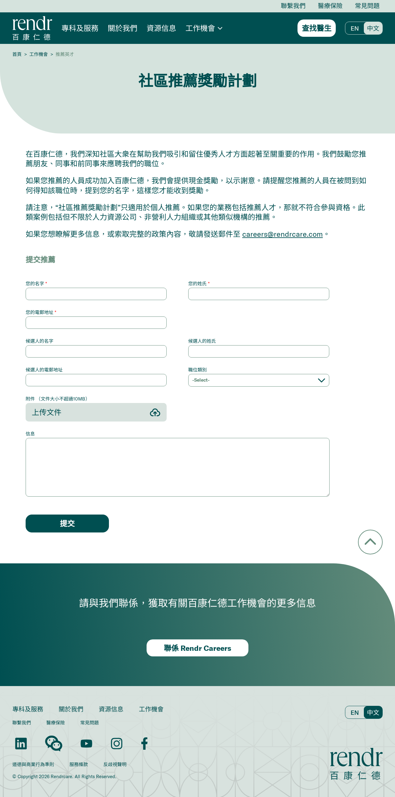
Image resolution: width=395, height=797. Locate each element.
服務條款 (78, 764)
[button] (203, 28)
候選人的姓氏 (202, 341)
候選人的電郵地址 (44, 369)
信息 (30, 433)
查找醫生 (316, 28)
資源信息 (161, 27)
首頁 (17, 54)
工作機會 (38, 54)
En (355, 28)
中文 (373, 28)
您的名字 (36, 283)
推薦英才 (65, 54)
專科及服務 (79, 27)
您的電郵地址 (41, 312)
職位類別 (197, 369)
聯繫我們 (293, 5)
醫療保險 (330, 5)
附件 (58, 398)
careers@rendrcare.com (282, 233)
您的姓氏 (199, 283)
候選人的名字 (39, 341)
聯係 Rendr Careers (197, 648)
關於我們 (122, 27)
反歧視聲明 (115, 764)
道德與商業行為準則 (33, 764)
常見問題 (367, 5)
